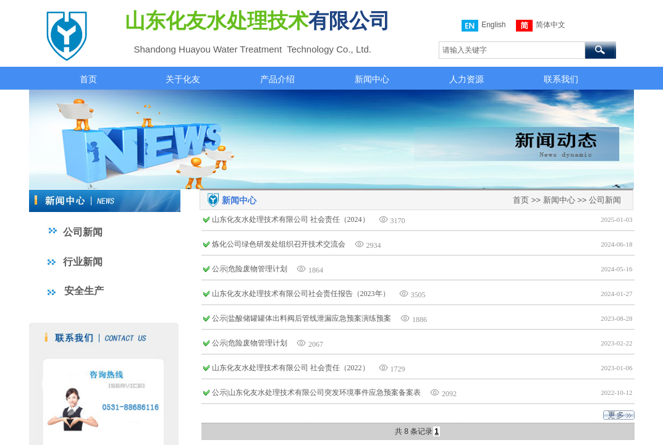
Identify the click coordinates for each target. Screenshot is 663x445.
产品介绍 (277, 79)
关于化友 (183, 79)
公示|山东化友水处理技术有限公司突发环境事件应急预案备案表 (316, 392)
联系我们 (561, 79)
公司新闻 (605, 200)
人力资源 (466, 79)
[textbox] (512, 50)
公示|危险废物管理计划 (249, 269)
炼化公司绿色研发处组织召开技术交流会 (278, 244)
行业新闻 (83, 261)
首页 (88, 79)
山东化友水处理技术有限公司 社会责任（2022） (291, 367)
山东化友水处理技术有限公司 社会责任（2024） (291, 219)
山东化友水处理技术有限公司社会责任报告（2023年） (301, 293)
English (483, 26)
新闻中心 (372, 79)
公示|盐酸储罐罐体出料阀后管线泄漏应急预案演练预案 (301, 318)
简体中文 (540, 26)
